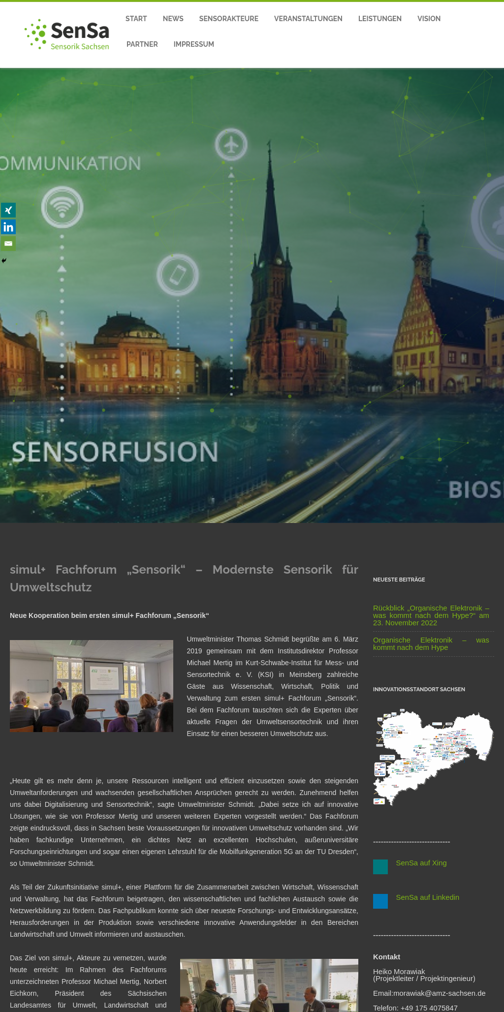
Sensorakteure (228, 19)
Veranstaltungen (308, 19)
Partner (142, 44)
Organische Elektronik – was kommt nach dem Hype (431, 643)
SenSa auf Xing (417, 863)
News (173, 19)
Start (136, 19)
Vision (429, 19)
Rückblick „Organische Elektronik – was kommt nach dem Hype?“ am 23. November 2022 (431, 615)
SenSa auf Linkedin (423, 897)
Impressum (194, 44)
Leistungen (380, 19)
